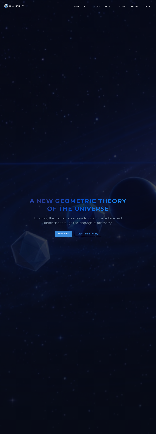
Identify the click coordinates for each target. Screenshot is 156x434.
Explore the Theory (88, 233)
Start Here (80, 6)
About (134, 6)
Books (122, 6)
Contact (148, 6)
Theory (95, 6)
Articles (109, 6)
